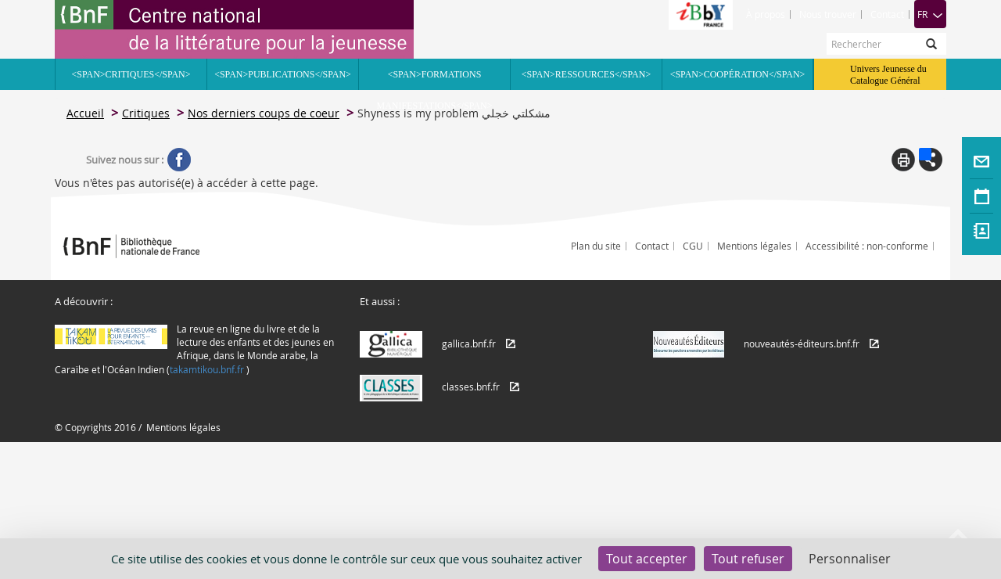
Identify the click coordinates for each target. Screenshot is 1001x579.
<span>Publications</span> (282, 74)
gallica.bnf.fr (469, 343)
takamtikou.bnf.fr (207, 369)
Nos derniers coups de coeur (263, 113)
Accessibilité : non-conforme (866, 245)
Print (903, 159)
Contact (887, 14)
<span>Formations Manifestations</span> (435, 79)
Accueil (85, 113)
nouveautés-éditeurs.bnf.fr (801, 343)
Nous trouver (827, 14)
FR (930, 14)
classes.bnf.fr (471, 386)
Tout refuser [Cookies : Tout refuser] (748, 558)
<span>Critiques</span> (130, 74)
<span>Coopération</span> (737, 74)
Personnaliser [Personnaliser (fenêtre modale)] (850, 558)
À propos (765, 14)
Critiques (146, 113)
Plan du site (596, 245)
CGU (693, 245)
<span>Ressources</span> (586, 74)
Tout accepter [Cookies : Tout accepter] (646, 558)
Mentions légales (754, 245)
